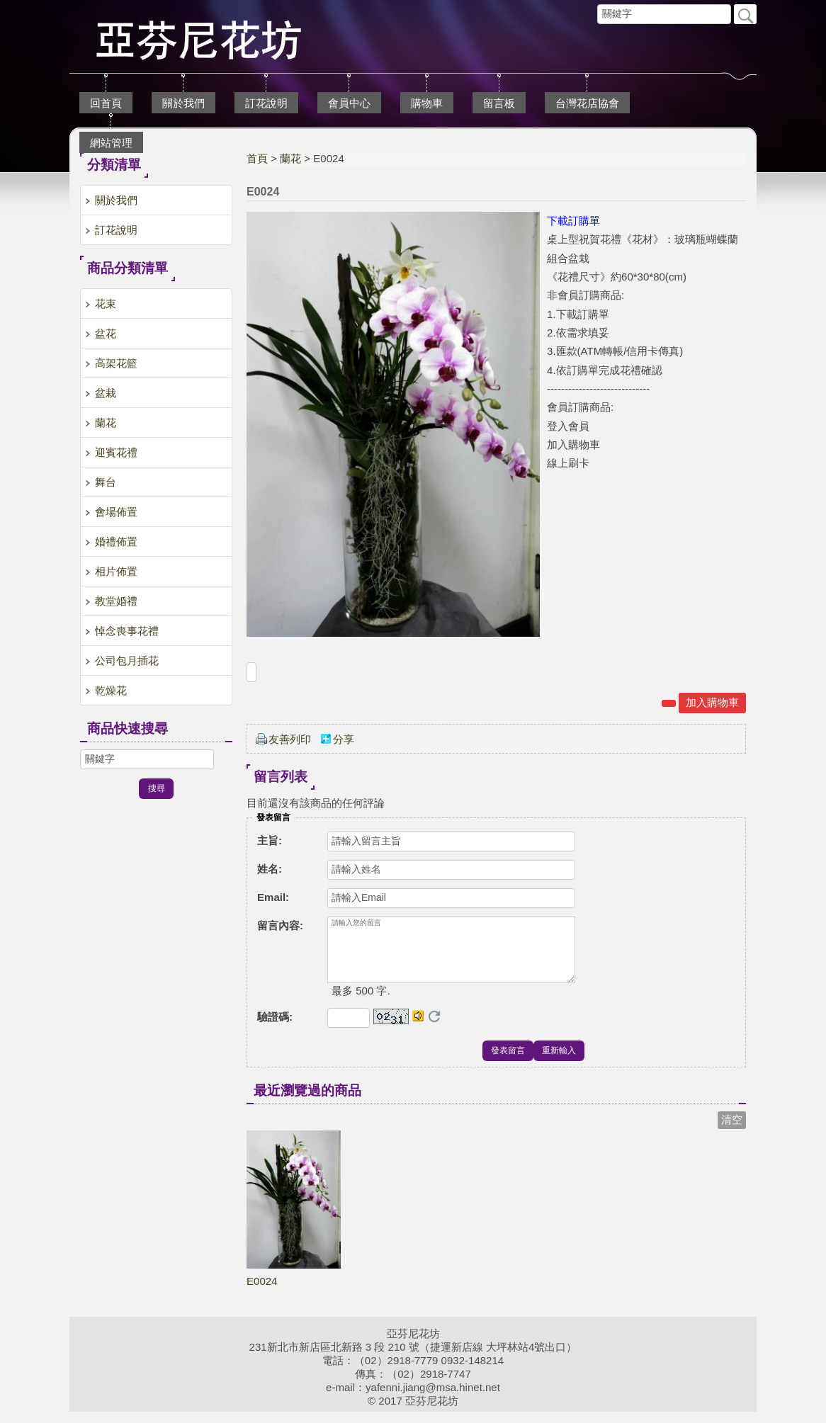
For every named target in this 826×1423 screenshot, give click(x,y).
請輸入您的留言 (451, 955)
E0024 (262, 1292)
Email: (273, 897)
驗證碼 (275, 1028)
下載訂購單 (573, 221)
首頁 (257, 158)
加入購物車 (712, 702)
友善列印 (289, 739)
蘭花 (290, 158)
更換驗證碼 (434, 1028)
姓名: (269, 869)
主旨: (269, 840)
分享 (343, 739)
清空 (731, 1131)
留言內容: (280, 925)
